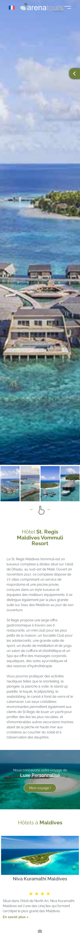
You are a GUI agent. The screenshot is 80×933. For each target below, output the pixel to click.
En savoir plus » (16, 917)
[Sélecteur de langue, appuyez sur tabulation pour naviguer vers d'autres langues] (13, 7)
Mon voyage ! (40, 788)
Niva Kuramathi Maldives (40, 878)
